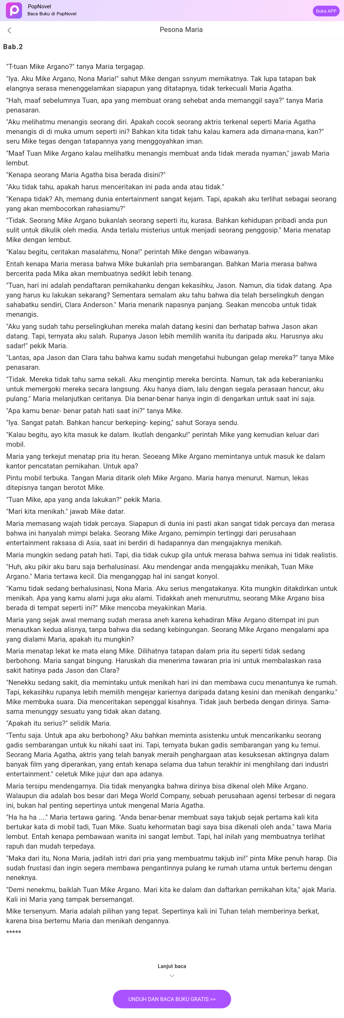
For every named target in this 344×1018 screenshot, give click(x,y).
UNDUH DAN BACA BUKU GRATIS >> (172, 999)
